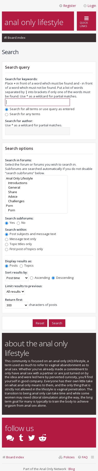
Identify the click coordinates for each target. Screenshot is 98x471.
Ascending (40, 277)
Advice (36, 196)
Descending (63, 277)
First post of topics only (24, 249)
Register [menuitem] (67, 5)
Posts (11, 265)
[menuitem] (83, 457)
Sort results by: (16, 272)
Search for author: (19, 121)
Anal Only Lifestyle (36, 178)
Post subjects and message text (30, 234)
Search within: (16, 229)
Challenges (36, 201)
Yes (10, 222)
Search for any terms (22, 114)
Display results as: (18, 261)
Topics (27, 265)
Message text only (20, 239)
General (36, 187)
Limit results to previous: (23, 286)
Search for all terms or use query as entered (39, 109)
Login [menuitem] (89, 5)
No (21, 222)
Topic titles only (18, 244)
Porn (36, 205)
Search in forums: (18, 160)
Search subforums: (19, 218)
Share (36, 192)
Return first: (14, 299)
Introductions (36, 183)
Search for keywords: (21, 79)
